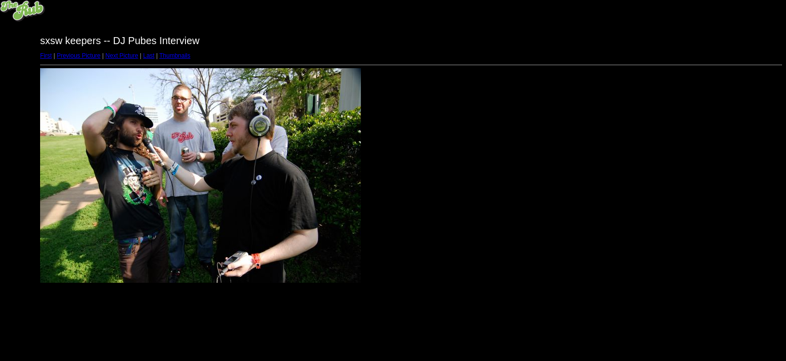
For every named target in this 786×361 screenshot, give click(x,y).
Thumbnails (174, 55)
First (46, 55)
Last (148, 55)
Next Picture (121, 55)
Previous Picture (78, 55)
